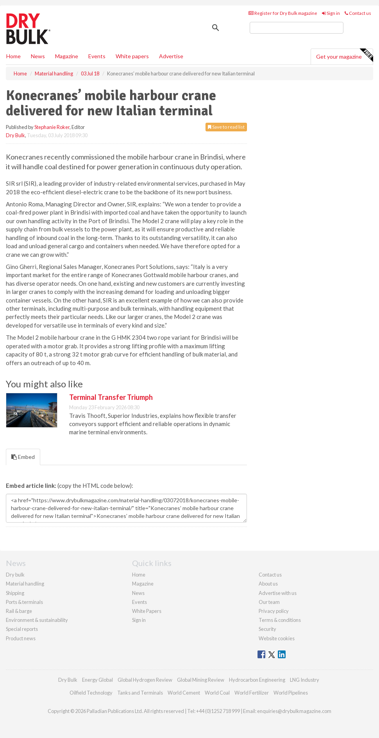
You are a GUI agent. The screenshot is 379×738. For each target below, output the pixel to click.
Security (267, 629)
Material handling (25, 583)
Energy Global (97, 680)
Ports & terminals (24, 602)
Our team (269, 602)
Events (96, 56)
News (138, 593)
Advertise (171, 56)
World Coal (217, 693)
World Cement (184, 693)
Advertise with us (278, 593)
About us (268, 583)
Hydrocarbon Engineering (257, 680)
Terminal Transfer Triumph (111, 397)
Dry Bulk (15, 135)
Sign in (331, 13)
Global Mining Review (200, 680)
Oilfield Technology (91, 693)
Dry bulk (15, 574)
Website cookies (277, 638)
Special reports (22, 629)
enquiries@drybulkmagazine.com (294, 711)
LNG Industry (304, 680)
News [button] (38, 56)
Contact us (358, 13)
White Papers (146, 611)
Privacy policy (274, 611)
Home (13, 56)
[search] (296, 28)
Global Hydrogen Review (145, 680)
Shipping (15, 593)
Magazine (66, 56)
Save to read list (226, 127)
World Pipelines (291, 693)
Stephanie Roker (52, 127)
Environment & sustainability (37, 620)
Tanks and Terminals (140, 693)
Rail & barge (19, 611)
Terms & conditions (280, 620)
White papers (132, 56)
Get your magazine (344, 55)
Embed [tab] (23, 456)
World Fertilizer (251, 693)
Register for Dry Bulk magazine (282, 13)
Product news (21, 638)
